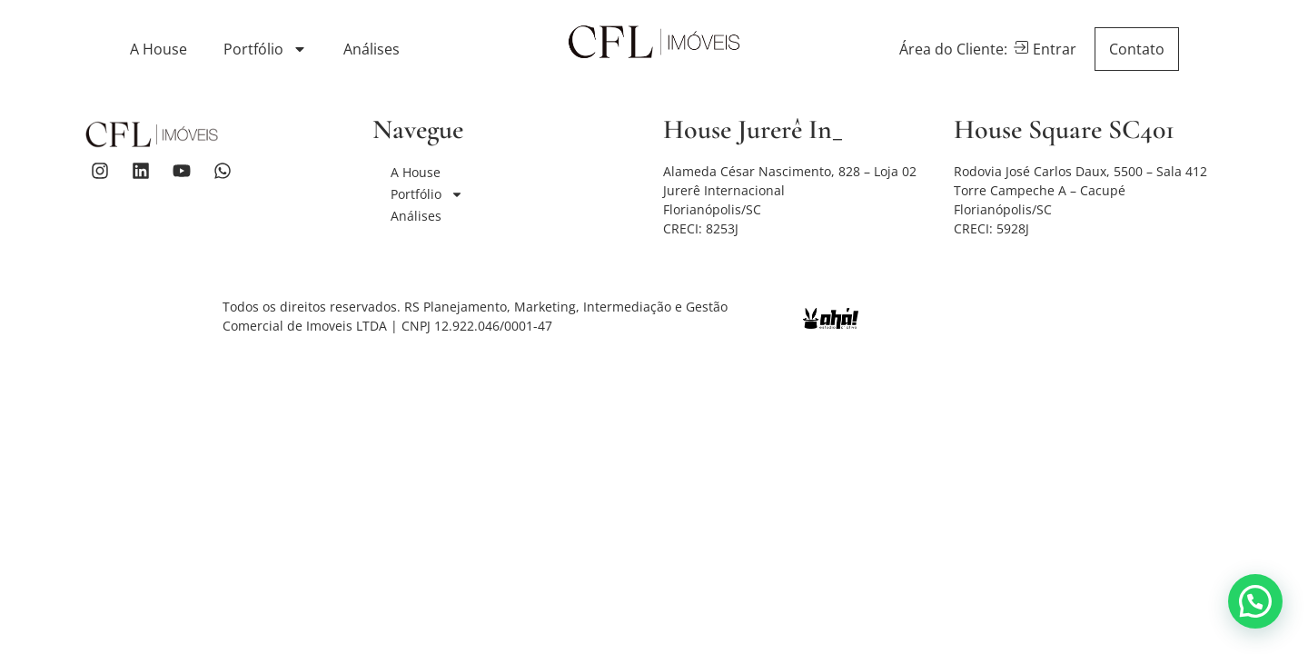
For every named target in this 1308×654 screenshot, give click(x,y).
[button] (1255, 601)
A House (158, 49)
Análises (371, 49)
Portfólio (265, 49)
